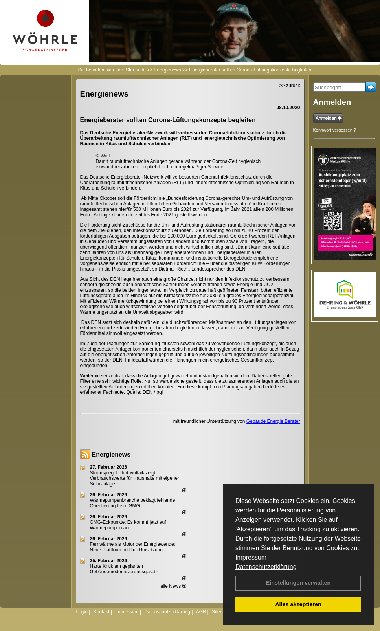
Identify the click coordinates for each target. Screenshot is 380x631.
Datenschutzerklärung (266, 566)
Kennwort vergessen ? (334, 130)
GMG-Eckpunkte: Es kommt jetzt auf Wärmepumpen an (128, 524)
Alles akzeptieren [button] (298, 604)
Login (82, 612)
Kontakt (102, 612)
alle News (173, 586)
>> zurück (289, 85)
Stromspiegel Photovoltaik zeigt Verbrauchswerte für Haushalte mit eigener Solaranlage (134, 478)
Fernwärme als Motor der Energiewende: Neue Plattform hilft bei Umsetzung (132, 546)
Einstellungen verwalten (298, 583)
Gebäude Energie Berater (273, 421)
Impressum (250, 557)
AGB (201, 612)
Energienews (111, 454)
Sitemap (220, 612)
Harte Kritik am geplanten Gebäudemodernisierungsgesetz (124, 568)
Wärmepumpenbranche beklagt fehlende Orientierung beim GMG (132, 502)
